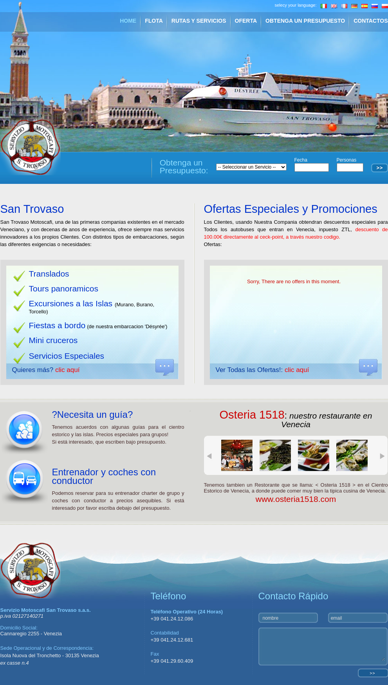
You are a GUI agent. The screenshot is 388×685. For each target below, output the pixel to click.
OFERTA (246, 21)
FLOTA (154, 21)
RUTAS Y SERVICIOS (198, 21)
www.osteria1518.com (296, 498)
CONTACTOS (371, 21)
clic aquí (67, 370)
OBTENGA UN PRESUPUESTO (305, 21)
